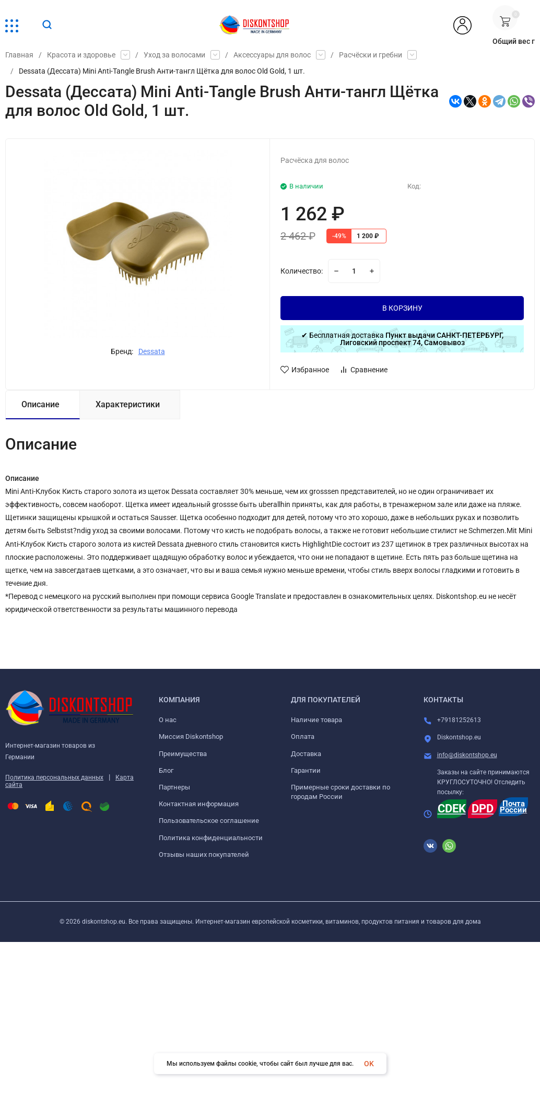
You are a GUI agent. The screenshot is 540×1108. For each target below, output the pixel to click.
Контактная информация (199, 804)
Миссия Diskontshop (191, 736)
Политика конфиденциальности (211, 838)
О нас (168, 720)
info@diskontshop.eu (467, 755)
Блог (166, 770)
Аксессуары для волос (272, 54)
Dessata (151, 351)
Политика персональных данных (54, 777)
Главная (19, 54)
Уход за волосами (174, 54)
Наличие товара (316, 720)
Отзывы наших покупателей (204, 854)
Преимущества (183, 754)
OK (369, 1063)
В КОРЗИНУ (402, 308)
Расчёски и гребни (370, 54)
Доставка (306, 754)
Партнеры (174, 787)
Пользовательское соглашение (209, 820)
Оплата (302, 736)
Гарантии (306, 770)
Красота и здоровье (81, 54)
